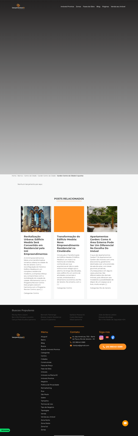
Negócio (44, 382)
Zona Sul (44, 426)
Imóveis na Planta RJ (49, 375)
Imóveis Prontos (67, 7)
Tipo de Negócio (47, 407)
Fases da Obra (89, 7)
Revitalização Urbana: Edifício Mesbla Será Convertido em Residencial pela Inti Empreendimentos (35, 245)
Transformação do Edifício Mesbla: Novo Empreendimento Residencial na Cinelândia (68, 244)
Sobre (43, 398)
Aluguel (44, 337)
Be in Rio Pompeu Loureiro (22, 317)
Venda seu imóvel (118, 7)
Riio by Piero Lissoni (20, 315)
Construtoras (46, 362)
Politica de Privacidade (50, 385)
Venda (43, 414)
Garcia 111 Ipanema (48, 320)
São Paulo (45, 394)
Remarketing (46, 388)
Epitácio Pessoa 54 (77, 315)
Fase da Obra (46, 369)
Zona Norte (45, 420)
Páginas (105, 7)
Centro (36, 293)
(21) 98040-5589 (79, 342)
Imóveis (44, 372)
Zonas (78, 7)
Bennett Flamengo (48, 315)
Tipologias (45, 410)
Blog (98, 7)
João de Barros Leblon (107, 315)
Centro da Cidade (30, 176)
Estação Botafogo (106, 317)
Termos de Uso (47, 404)
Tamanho (45, 401)
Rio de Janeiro (105, 288)
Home (14, 176)
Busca (43, 346)
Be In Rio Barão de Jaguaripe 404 (112, 320)
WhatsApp (5, 430)
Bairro (43, 340)
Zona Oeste (45, 423)
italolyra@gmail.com (81, 345)
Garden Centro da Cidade (47, 176)
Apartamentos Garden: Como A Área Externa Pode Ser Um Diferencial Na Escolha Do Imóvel (102, 244)
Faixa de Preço (47, 365)
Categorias (45, 353)
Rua (42, 391)
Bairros (20, 176)
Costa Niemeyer (76, 317)
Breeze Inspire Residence (51, 317)
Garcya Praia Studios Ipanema (24, 320)
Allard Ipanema (76, 320)
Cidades (44, 359)
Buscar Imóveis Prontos (50, 349)
